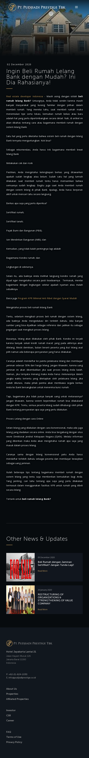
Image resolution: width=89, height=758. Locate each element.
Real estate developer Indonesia (24, 96)
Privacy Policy (14, 742)
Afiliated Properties (17, 699)
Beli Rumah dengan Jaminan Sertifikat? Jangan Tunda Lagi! (56, 563)
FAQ (8, 732)
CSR (8, 715)
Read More (42, 571)
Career (10, 720)
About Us (11, 688)
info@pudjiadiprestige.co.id (22, 677)
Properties (12, 693)
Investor (11, 710)
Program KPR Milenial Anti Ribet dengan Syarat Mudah (47, 298)
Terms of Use (13, 737)
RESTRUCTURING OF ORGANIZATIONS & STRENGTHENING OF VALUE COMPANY (55, 599)
